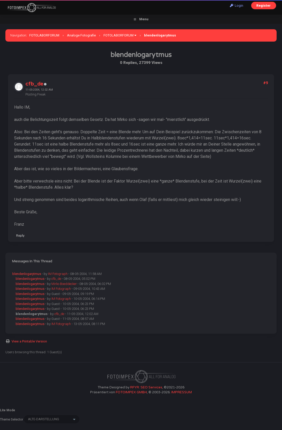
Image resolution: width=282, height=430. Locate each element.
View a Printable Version (29, 341)
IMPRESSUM (181, 392)
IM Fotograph (58, 274)
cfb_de (34, 84)
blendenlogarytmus (26, 274)
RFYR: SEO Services (146, 387)
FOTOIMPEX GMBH (131, 392)
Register (263, 5)
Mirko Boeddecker (64, 284)
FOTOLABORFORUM (44, 35)
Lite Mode (7, 410)
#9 (265, 83)
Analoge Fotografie (81, 35)
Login (236, 5)
